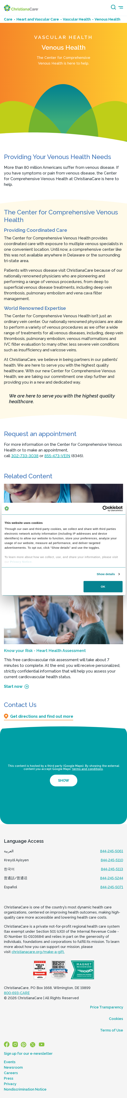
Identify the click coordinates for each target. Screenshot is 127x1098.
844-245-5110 (112, 860)
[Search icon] (112, 8)
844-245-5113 (112, 869)
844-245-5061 (111, 851)
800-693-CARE (17, 993)
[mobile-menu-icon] (120, 7)
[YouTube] (41, 1044)
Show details (106, 574)
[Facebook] (6, 1044)
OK (103, 586)
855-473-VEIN (57, 455)
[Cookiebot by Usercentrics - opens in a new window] (105, 509)
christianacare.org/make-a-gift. (38, 952)
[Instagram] (15, 1044)
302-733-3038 (24, 455)
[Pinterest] (23, 1044)
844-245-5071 (111, 887)
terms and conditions (87, 769)
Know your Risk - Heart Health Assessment (45, 650)
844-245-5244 (111, 878)
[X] (32, 1044)
